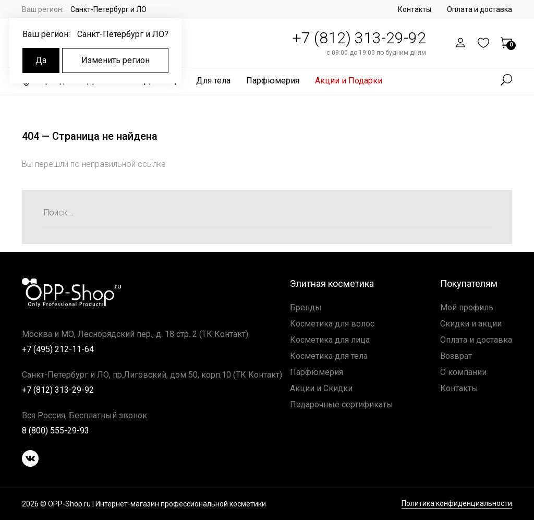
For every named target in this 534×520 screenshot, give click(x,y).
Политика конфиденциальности (457, 503)
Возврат (456, 356)
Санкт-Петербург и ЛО (108, 9)
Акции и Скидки (321, 388)
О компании (463, 372)
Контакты (414, 9)
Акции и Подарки (348, 81)
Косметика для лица (330, 340)
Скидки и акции (471, 324)
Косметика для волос (332, 324)
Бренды (306, 307)
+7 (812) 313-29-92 (359, 38)
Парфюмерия (272, 81)
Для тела (213, 81)
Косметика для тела (329, 356)
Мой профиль (466, 307)
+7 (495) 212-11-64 (58, 349)
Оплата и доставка (479, 9)
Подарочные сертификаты (341, 404)
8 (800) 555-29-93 (55, 431)
